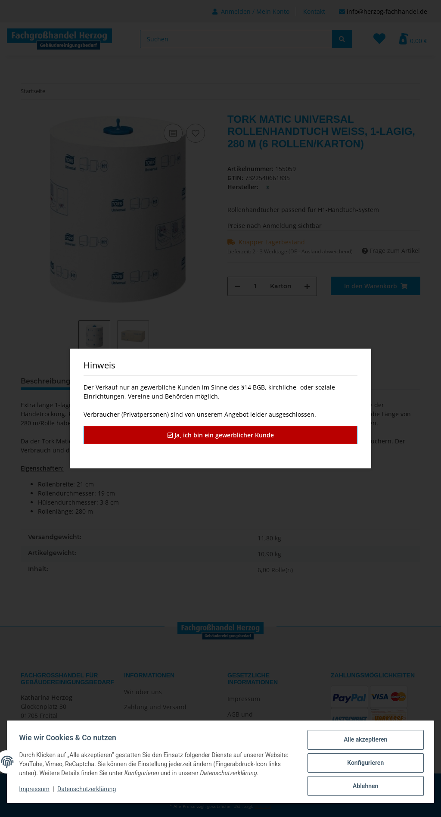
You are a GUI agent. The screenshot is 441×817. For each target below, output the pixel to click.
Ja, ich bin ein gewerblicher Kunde (221, 435)
